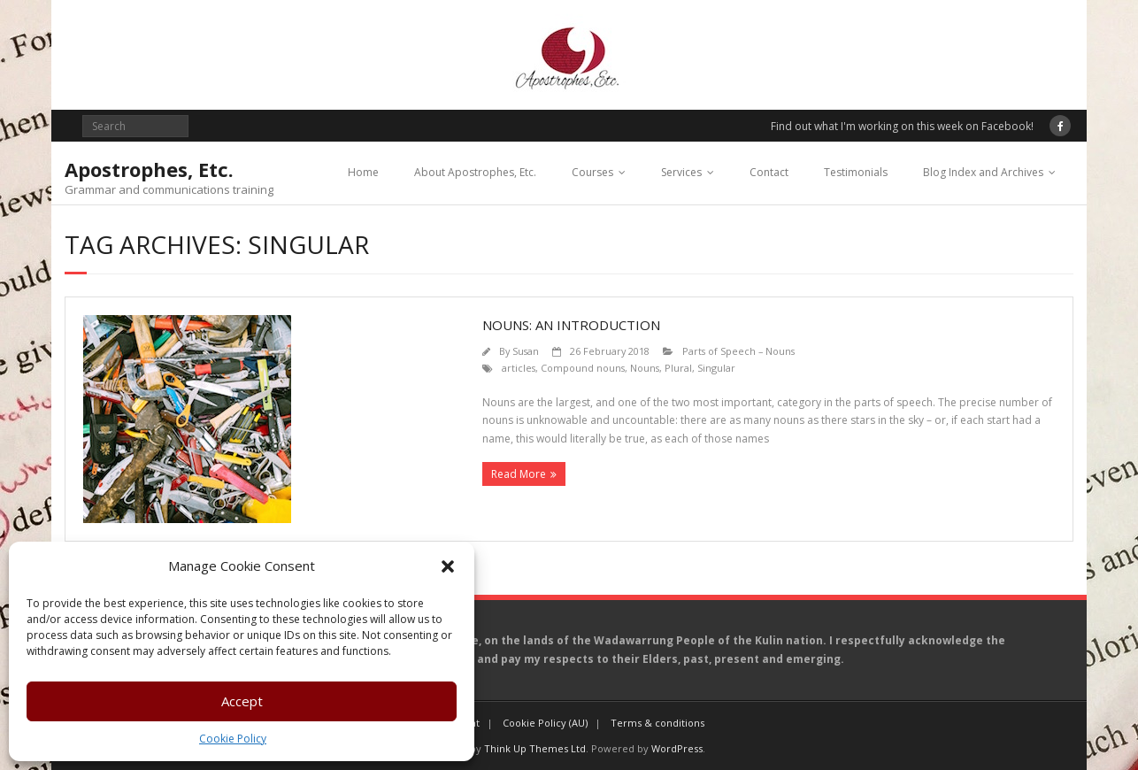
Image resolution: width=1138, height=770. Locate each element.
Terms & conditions (657, 722)
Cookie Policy (232, 738)
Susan (525, 351)
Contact (769, 172)
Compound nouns (583, 367)
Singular (716, 367)
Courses (592, 172)
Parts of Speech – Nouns (738, 351)
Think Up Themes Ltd (535, 748)
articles (518, 367)
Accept (242, 701)
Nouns (644, 367)
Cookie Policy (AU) (545, 722)
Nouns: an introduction (571, 325)
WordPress (677, 748)
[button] (448, 566)
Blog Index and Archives (983, 172)
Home (363, 172)
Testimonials (856, 172)
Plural (678, 367)
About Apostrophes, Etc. (475, 172)
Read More (518, 473)
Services (681, 172)
